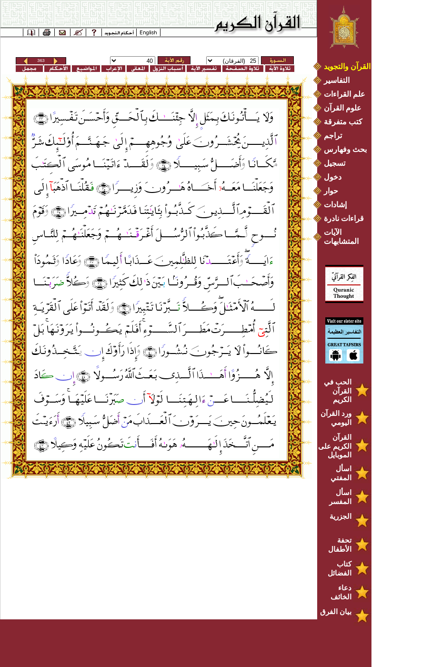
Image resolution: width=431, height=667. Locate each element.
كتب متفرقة (343, 122)
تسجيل (334, 163)
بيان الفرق (335, 611)
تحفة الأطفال (339, 544)
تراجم (333, 135)
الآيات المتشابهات (341, 236)
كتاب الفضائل (339, 568)
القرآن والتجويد (347, 66)
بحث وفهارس (347, 149)
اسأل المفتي (341, 473)
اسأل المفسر (340, 496)
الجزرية (340, 516)
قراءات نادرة (344, 218)
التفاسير (337, 80)
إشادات (335, 205)
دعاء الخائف (341, 592)
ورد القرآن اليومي (336, 417)
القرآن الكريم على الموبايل (334, 446)
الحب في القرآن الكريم (337, 391)
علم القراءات (344, 94)
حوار (331, 191)
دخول (332, 177)
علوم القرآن (342, 108)
